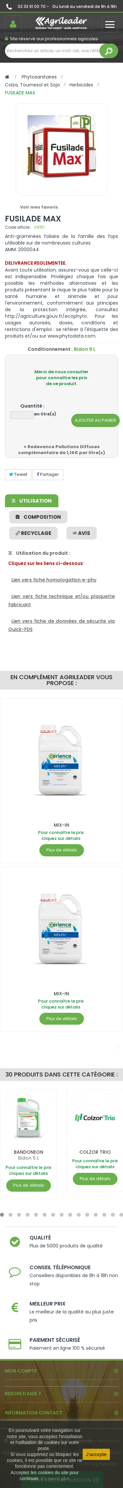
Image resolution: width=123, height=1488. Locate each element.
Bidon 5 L (28, 1158)
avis (81, 533)
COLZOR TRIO (95, 1152)
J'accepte (96, 1454)
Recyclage (33, 533)
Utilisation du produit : (39, 553)
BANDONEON (28, 1152)
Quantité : (32, 406)
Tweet (18, 474)
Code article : (18, 227)
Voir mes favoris (39, 207)
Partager (48, 474)
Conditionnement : (50, 349)
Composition (38, 516)
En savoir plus (55, 1478)
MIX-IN (61, 825)
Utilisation (31, 500)
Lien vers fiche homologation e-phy (53, 580)
